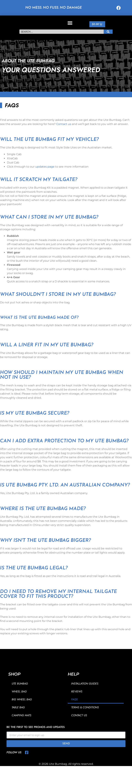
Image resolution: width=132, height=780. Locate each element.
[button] (70, 26)
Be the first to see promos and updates (36, 734)
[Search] (108, 39)
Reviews (76, 699)
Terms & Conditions (85, 715)
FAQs (74, 707)
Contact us (63, 131)
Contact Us (79, 722)
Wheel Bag (19, 699)
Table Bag (18, 715)
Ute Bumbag (20, 691)
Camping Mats (21, 722)
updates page (44, 173)
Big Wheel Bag (22, 707)
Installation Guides (84, 691)
